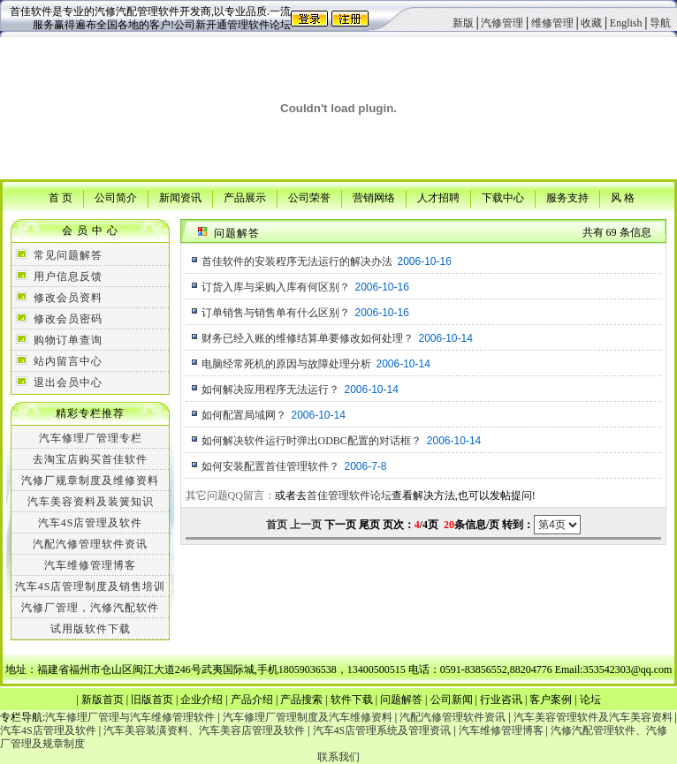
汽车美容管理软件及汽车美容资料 (593, 717)
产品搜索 (301, 699)
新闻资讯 (180, 197)
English (626, 23)
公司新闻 (451, 699)
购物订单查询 (68, 340)
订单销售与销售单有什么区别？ (276, 312)
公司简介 (116, 197)
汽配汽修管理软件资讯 (90, 544)
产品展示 (245, 197)
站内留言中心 (68, 361)
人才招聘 (438, 197)
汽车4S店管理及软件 (90, 523)
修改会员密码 (68, 319)
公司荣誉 (309, 197)
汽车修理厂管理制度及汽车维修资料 (307, 717)
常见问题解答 (68, 255)
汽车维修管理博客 (90, 565)
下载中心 (503, 197)
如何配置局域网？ (244, 415)
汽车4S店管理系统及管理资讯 (382, 730)
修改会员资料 (68, 297)
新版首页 (102, 699)
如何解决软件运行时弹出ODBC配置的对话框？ (312, 441)
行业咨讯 (501, 699)
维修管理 (552, 23)
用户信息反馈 (68, 276)
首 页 (60, 197)
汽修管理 (502, 23)
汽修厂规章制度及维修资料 (90, 480)
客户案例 (550, 699)
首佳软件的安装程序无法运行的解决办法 (297, 261)
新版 (463, 23)
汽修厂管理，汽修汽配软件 (90, 607)
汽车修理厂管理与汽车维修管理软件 (130, 717)
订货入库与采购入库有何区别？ (276, 287)
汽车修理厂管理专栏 (90, 438)
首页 (276, 524)
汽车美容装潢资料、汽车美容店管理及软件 (204, 730)
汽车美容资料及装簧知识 (90, 501)
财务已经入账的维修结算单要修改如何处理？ (308, 338)
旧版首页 (152, 699)
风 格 (623, 197)
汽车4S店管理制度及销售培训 (90, 586)
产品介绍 (252, 699)
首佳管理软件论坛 (349, 495)
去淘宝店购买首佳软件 (90, 459)
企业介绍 (201, 699)
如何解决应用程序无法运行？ (270, 389)
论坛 (590, 699)
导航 (660, 23)
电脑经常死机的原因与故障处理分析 (286, 364)
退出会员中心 (68, 382)
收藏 (591, 23)
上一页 (306, 524)
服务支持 (567, 197)
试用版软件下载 (90, 629)
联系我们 (338, 757)
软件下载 (352, 699)
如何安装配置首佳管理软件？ (270, 466)
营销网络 (374, 197)
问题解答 (401, 699)
